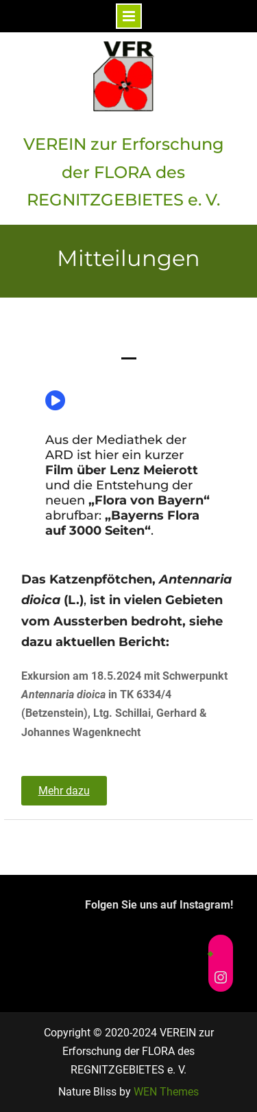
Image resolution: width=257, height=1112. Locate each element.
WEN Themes (166, 1091)
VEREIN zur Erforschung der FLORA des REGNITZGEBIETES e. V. (123, 172)
